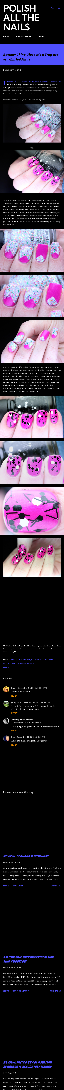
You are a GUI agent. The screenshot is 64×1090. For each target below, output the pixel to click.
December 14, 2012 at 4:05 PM (36, 702)
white (33, 663)
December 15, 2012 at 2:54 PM (27, 722)
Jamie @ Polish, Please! (22, 719)
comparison (37, 659)
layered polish (11, 663)
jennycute (16, 702)
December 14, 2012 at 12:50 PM (32, 688)
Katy (13, 688)
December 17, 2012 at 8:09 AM (31, 737)
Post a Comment (20, 991)
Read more (55, 885)
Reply (14, 695)
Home (6, 36)
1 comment (17, 885)
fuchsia (49, 659)
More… (42, 36)
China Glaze (24, 659)
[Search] (52, 4)
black (14, 659)
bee (13, 737)
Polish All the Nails (21, 17)
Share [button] (6, 667)
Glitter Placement (24, 36)
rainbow (24, 663)
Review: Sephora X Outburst (26, 856)
